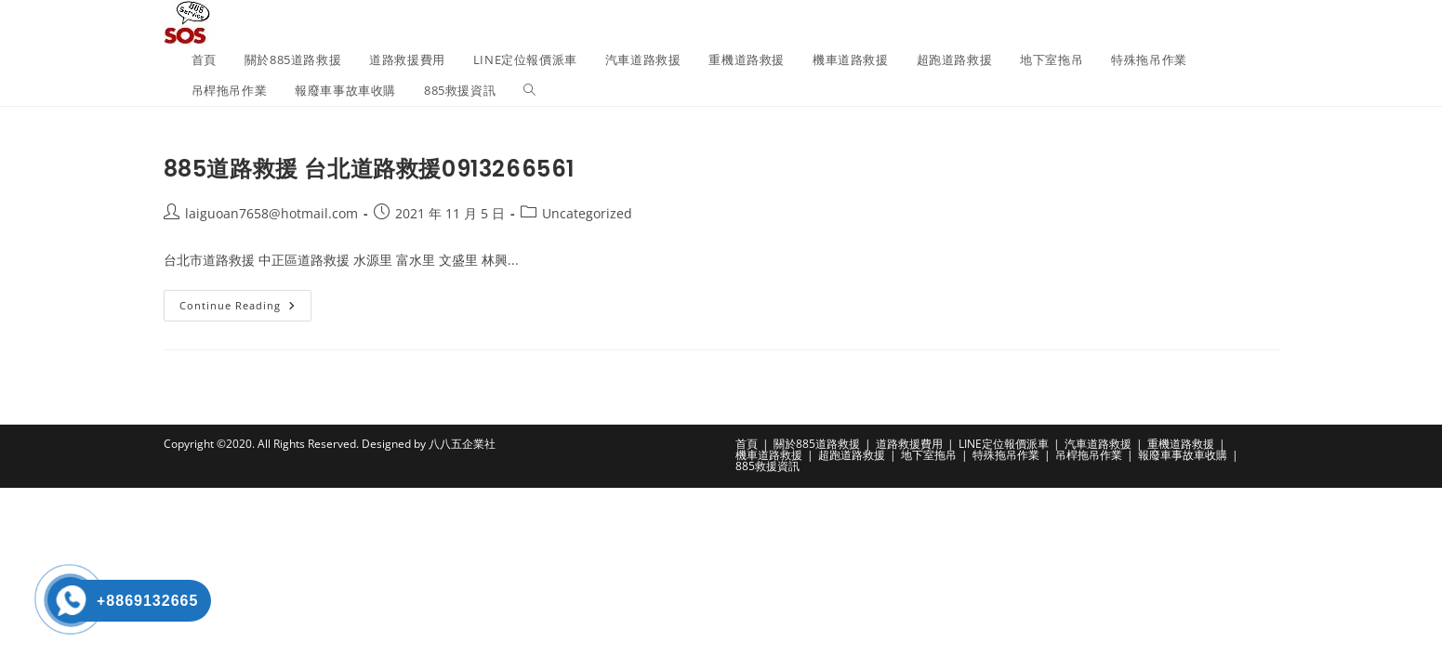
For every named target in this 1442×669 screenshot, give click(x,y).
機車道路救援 (768, 455)
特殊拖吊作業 (1005, 455)
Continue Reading (245, 308)
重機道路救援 (1180, 444)
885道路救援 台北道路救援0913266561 (369, 168)
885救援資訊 (767, 466)
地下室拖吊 (929, 455)
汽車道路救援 (1098, 444)
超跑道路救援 (851, 455)
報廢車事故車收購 (1182, 455)
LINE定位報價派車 (1004, 444)
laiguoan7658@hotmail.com (271, 213)
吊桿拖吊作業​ (1088, 455)
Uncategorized (587, 213)
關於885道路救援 (817, 444)
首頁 (746, 444)
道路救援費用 (909, 444)
